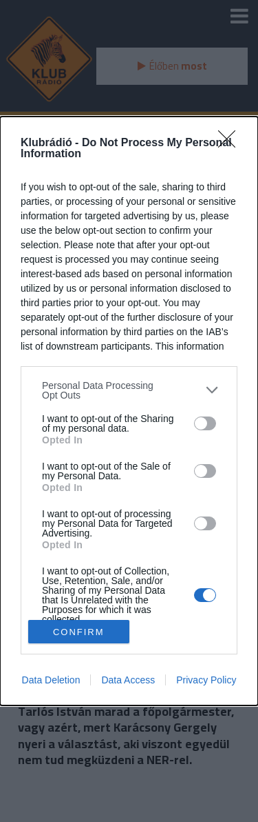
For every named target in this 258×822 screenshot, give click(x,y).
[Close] (231, 143)
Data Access (128, 679)
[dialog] (129, 411)
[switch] (205, 423)
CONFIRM (79, 632)
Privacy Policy (206, 679)
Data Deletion (51, 679)
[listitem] (129, 390)
